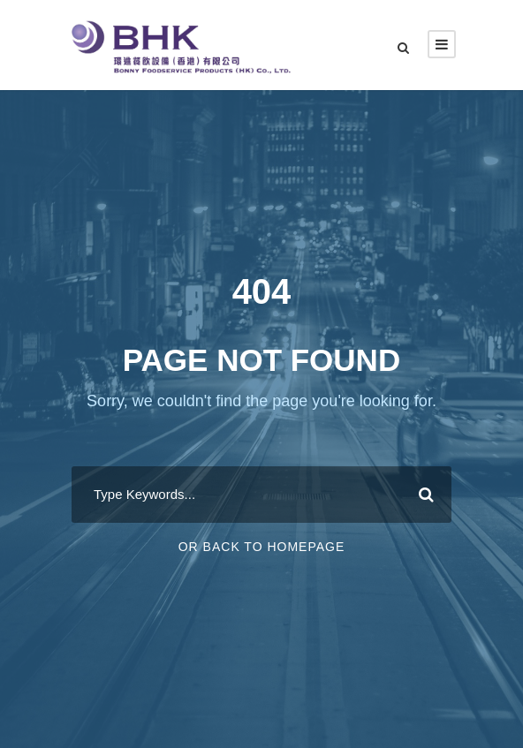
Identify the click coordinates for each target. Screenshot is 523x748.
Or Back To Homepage (261, 547)
